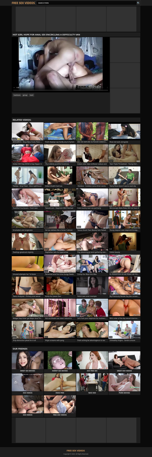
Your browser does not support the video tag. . (61, 64)
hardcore (17, 95)
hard (31, 95)
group (25, 95)
